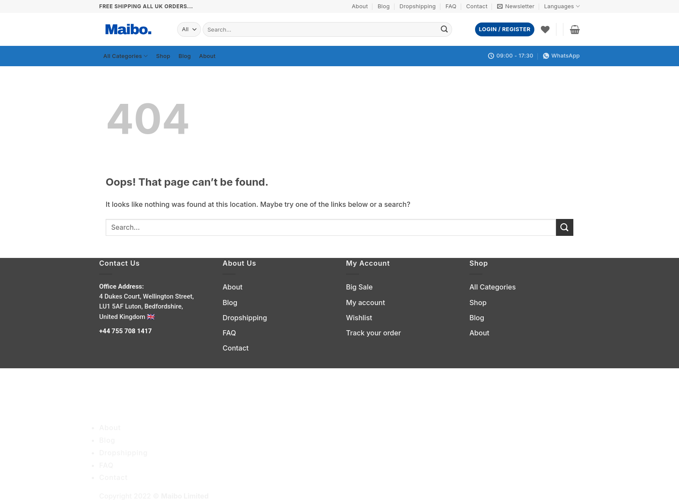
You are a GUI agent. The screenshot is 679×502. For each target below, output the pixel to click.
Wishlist (359, 317)
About (360, 6)
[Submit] (444, 29)
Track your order (373, 332)
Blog (384, 6)
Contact (477, 6)
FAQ (451, 6)
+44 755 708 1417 (126, 331)
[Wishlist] (545, 29)
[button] (515, 6)
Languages (562, 6)
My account (365, 302)
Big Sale (359, 287)
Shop (163, 56)
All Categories (125, 56)
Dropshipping (417, 6)
